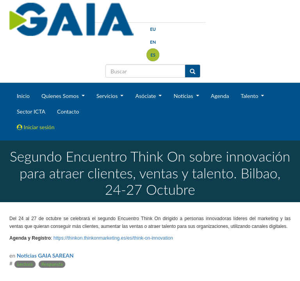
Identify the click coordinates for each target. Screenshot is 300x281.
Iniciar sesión (36, 127)
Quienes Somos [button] (60, 95)
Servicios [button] (107, 95)
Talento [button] (250, 95)
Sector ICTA (31, 111)
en (153, 41)
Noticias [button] (184, 95)
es (152, 54)
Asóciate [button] (146, 95)
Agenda (220, 95)
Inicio (23, 95)
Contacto (68, 111)
